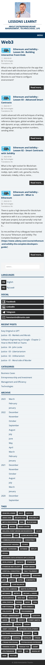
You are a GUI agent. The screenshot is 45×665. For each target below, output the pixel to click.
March (12, 399)
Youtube (13, 656)
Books (12, 527)
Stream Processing (10, 642)
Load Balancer (18, 584)
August (12, 430)
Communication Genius (11, 540)
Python (26, 616)
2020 (3, 496)
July (10, 434)
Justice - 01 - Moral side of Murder (16, 360)
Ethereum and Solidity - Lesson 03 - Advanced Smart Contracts (22, 99)
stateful (16, 638)
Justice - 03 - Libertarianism (13, 351)
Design (5, 553)
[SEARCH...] (22, 267)
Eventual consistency (11, 571)
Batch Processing (9, 522)
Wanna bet (36, 651)
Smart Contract (9, 629)
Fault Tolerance (30, 571)
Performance (28, 607)
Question (36, 616)
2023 (3, 399)
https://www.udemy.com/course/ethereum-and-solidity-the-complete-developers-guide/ (22, 244)
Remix (13, 620)
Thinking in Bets (9, 647)
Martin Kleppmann (28, 589)
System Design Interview (31, 642)
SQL (35, 633)
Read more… (37, 87)
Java (4, 580)
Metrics (17, 593)
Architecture (20, 518)
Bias (22, 522)
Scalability (6, 624)
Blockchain (31, 522)
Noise (27, 602)
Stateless (27, 638)
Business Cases (8, 373)
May (11, 443)
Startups (6, 638)
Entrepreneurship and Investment (16, 377)
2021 (3, 465)
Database (23, 549)
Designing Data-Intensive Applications (18, 558)
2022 (3, 412)
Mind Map (21, 598)
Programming (27, 611)
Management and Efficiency (13, 382)
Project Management (11, 616)
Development (7, 562)
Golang (16, 576)
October (12, 421)
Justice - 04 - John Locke (11, 347)
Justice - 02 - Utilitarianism (13, 356)
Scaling (18, 624)
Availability (34, 518)
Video (20, 651)
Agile (21, 513)
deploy (34, 549)
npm (35, 602)
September (14, 425)
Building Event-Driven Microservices (17, 531)
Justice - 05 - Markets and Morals (15, 335)
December (13, 412)
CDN (16, 535)
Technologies (8, 61)
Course (25, 544)
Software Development (28, 629)
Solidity (27, 633)
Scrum (27, 624)
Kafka (20, 580)
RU (12, 63)
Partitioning (7, 607)
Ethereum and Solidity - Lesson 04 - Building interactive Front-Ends (20, 52)
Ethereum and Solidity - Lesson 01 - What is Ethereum (20, 194)
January (12, 408)
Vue (26, 651)
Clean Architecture (29, 535)
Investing (37, 576)
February (13, 403)
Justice (12, 580)
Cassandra (6, 535)
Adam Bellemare (8, 513)
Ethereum (31, 562)
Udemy (35, 647)
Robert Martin (34, 620)
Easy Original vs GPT (10, 331)
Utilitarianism (8, 651)
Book (4, 527)
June (11, 438)
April (11, 447)
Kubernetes (30, 580)
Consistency (30, 540)
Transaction (24, 647)
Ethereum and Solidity (11, 567)
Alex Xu (29, 513)
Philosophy (7, 611)
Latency (5, 584)
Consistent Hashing (10, 544)
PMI (16, 611)
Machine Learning (9, 589)
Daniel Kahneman (9, 549)
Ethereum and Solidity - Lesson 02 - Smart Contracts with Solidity (22, 150)
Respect (22, 620)
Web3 (4, 656)
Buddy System (24, 527)
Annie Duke (6, 518)
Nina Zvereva (7, 602)
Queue (4, 620)
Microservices (8, 598)
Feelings (5, 576)
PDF (17, 607)
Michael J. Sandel (30, 593)
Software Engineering (11, 633)
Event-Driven (29, 567)
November (13, 416)
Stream (37, 638)
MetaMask (6, 593)
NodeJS (19, 602)
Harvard (25, 576)
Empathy (20, 562)
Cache (38, 531)
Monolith (32, 598)
